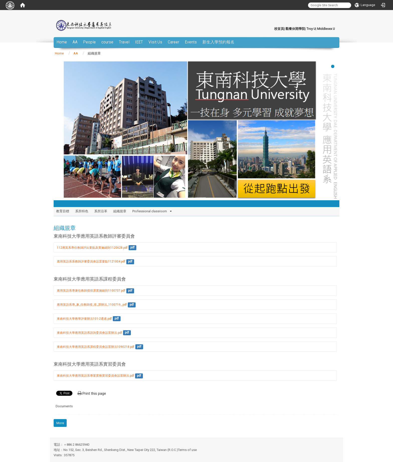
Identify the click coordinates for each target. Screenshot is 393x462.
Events (191, 42)
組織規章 (119, 211)
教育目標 (62, 211)
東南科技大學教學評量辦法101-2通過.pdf (84, 318)
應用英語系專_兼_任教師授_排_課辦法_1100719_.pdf (92, 304)
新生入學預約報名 (218, 42)
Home (61, 42)
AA (74, 42)
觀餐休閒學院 (295, 29)
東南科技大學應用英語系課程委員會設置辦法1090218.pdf (95, 347)
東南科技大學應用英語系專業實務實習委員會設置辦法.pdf (95, 375)
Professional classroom (149, 211)
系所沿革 (100, 211)
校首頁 (279, 29)
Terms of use (187, 450)
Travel (124, 42)
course (107, 42)
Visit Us (155, 42)
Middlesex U (326, 29)
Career (173, 42)
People (89, 42)
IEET (139, 42)
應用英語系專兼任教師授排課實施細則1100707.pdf (91, 290)
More (60, 423)
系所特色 (81, 211)
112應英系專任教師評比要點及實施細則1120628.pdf (92, 247)
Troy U (311, 29)
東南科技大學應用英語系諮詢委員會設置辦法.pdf (89, 333)
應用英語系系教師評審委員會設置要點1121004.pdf (91, 261)
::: (271, 29)
